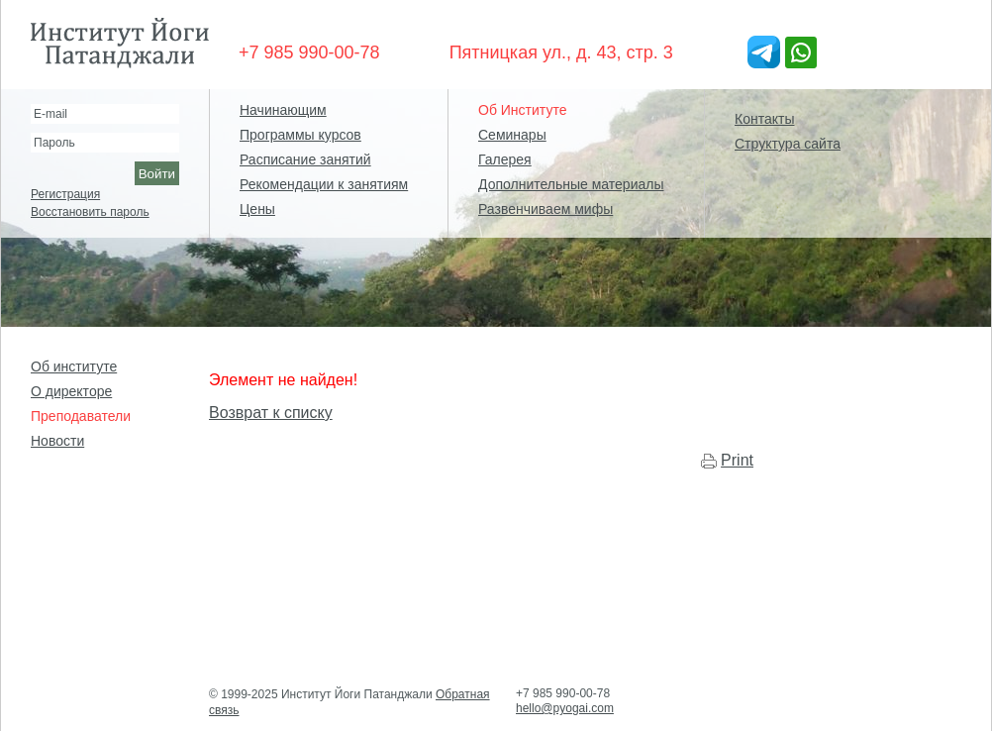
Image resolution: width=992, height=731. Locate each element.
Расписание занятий (305, 159)
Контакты (764, 119)
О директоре (71, 391)
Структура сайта (788, 144)
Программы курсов (300, 135)
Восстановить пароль (90, 212)
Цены (257, 209)
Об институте (74, 366)
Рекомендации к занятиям (324, 184)
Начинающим (283, 110)
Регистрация (65, 194)
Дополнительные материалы (570, 184)
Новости (57, 441)
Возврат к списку (271, 412)
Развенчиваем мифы (545, 209)
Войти (157, 173)
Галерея (505, 159)
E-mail (50, 114)
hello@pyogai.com (565, 708)
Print (737, 460)
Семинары (512, 135)
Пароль (54, 143)
